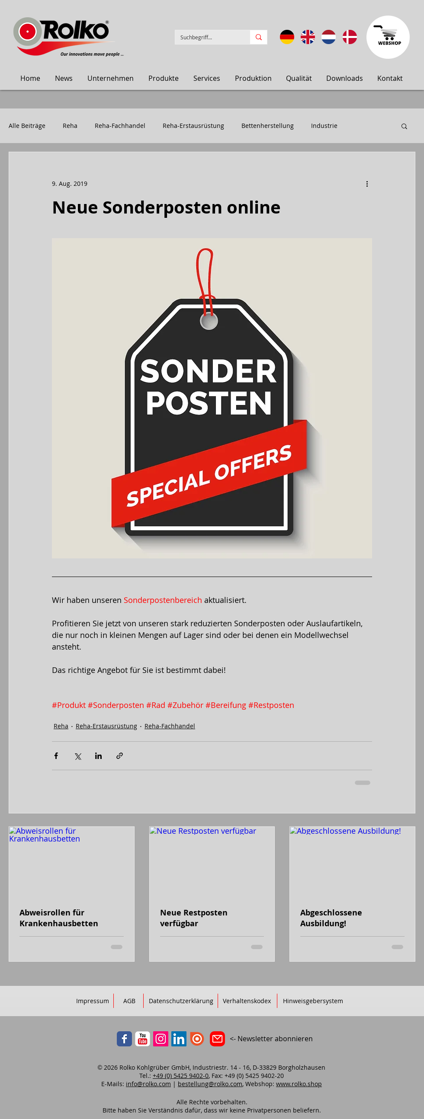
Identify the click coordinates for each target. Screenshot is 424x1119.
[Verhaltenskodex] (247, 1001)
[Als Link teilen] (120, 756)
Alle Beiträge (27, 126)
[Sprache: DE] (287, 37)
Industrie (324, 126)
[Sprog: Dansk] (350, 37)
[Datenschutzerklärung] (181, 1001)
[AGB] (129, 1001)
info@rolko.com (148, 1084)
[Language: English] (308, 37)
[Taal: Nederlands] (328, 37)
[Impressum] (92, 1001)
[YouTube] (142, 1038)
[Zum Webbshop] (388, 37)
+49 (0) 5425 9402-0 (181, 1075)
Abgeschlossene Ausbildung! (331, 918)
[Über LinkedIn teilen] (98, 756)
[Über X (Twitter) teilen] (77, 756)
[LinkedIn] (178, 1038)
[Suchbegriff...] (206, 37)
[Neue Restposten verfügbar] (212, 862)
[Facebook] (124, 1038)
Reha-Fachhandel (120, 126)
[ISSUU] (197, 1038)
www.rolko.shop (299, 1084)
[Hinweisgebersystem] (313, 1001)
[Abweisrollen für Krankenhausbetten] (71, 862)
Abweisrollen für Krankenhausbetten (58, 918)
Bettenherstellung (267, 126)
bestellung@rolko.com (210, 1084)
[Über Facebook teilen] (56, 756)
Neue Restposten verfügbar (194, 918)
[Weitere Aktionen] (367, 183)
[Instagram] (160, 1038)
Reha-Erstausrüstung (193, 126)
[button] (64, 78)
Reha (70, 126)
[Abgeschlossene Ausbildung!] (352, 862)
